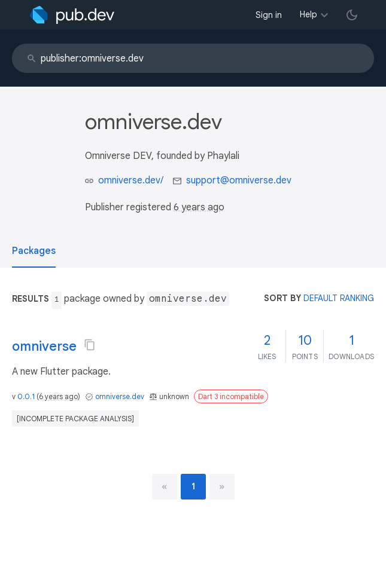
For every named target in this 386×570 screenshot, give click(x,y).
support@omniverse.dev (238, 180)
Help (308, 14)
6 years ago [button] (199, 207)
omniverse (44, 346)
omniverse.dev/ (130, 180)
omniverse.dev (119, 396)
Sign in (269, 15)
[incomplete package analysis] (75, 418)
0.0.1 (26, 396)
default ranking (338, 298)
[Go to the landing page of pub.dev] (72, 15)
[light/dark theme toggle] (352, 15)
